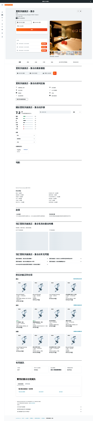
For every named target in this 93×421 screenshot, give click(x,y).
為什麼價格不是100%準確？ (49, 411)
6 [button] (48, 37)
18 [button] (64, 40)
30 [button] (25, 50)
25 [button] (32, 47)
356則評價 (22, 18)
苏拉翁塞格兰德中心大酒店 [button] (71, 294)
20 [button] (38, 43)
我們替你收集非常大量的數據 (49, 409)
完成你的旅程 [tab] (20, 383)
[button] (90, 1)
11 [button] (64, 37)
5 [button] (67, 34)
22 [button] (44, 43)
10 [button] (28, 40)
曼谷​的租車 (41, 391)
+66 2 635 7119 (19, 16)
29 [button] (44, 47)
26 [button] (35, 47)
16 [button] (25, 43)
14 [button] (41, 40)
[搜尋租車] (2, 14)
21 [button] (41, 43)
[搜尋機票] (2, 9)
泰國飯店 (31, 418)
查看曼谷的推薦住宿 (78, 331)
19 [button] (35, 43)
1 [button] (44, 34)
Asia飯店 (26, 418)
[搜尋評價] (56, 112)
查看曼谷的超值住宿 (78, 305)
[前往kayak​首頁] (9, 5)
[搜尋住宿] (2, 11)
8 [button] (44, 37)
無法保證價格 (32, 403)
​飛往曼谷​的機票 (22, 391)
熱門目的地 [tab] (27, 383)
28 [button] (41, 47)
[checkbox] (22, 150)
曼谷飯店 (61, 391)
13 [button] (38, 40)
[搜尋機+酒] (2, 17)
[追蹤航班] (2, 23)
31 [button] (28, 50)
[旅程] (2, 29)
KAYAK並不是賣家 (49, 407)
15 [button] (44, 40)
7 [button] (41, 37)
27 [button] (38, 47)
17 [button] (28, 43)
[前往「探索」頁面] (2, 20)
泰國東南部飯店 (37, 418)
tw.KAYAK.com (18, 418)
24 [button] (28, 47)
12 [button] (35, 40)
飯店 (23, 418)
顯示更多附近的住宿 (78, 278)
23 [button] (25, 47)
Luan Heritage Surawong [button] (54, 294)
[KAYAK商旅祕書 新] (2, 26)
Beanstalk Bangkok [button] (20, 294)
